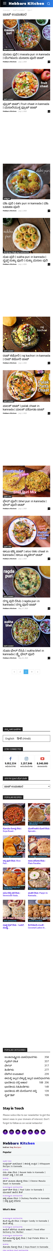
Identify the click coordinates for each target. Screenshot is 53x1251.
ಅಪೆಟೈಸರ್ (7, 199)
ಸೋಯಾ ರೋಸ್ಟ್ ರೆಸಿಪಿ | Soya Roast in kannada (25, 1247)
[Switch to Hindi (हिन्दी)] (24, 738)
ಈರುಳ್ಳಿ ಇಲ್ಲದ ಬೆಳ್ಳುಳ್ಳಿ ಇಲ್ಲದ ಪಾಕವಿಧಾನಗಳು (16, 252)
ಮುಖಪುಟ (6, 10)
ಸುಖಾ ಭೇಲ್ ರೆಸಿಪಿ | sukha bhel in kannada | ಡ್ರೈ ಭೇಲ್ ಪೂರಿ (23, 652)
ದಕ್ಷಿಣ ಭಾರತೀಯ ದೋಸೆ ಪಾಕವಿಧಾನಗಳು (36, 823)
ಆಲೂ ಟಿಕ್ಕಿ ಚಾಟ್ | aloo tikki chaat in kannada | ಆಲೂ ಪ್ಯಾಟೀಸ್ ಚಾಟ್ (25, 553)
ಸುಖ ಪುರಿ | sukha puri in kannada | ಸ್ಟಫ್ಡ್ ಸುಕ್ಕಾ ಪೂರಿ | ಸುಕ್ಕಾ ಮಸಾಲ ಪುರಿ (25, 258)
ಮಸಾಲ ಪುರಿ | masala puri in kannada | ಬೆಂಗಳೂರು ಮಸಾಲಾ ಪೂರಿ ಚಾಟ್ (26, 56)
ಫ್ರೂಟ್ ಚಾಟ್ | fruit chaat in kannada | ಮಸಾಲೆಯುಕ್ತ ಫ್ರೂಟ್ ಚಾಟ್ (26, 105)
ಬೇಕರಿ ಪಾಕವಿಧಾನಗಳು (10, 921)
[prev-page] (14, 671)
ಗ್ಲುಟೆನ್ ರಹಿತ (7, 496)
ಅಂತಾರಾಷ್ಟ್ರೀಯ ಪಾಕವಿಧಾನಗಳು (13, 856)
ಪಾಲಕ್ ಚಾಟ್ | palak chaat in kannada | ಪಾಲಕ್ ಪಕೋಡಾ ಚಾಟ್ (23, 407)
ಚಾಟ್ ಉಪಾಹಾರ (19, 10)
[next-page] (37, 671)
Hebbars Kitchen (10, 62)
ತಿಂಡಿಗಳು (6, 824)
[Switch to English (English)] (10, 738)
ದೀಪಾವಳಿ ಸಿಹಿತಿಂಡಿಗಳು (35, 921)
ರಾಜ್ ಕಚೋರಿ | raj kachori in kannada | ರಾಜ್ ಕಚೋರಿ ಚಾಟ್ (26, 357)
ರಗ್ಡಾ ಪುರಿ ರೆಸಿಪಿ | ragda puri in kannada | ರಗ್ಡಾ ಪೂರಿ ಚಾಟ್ (21, 602)
